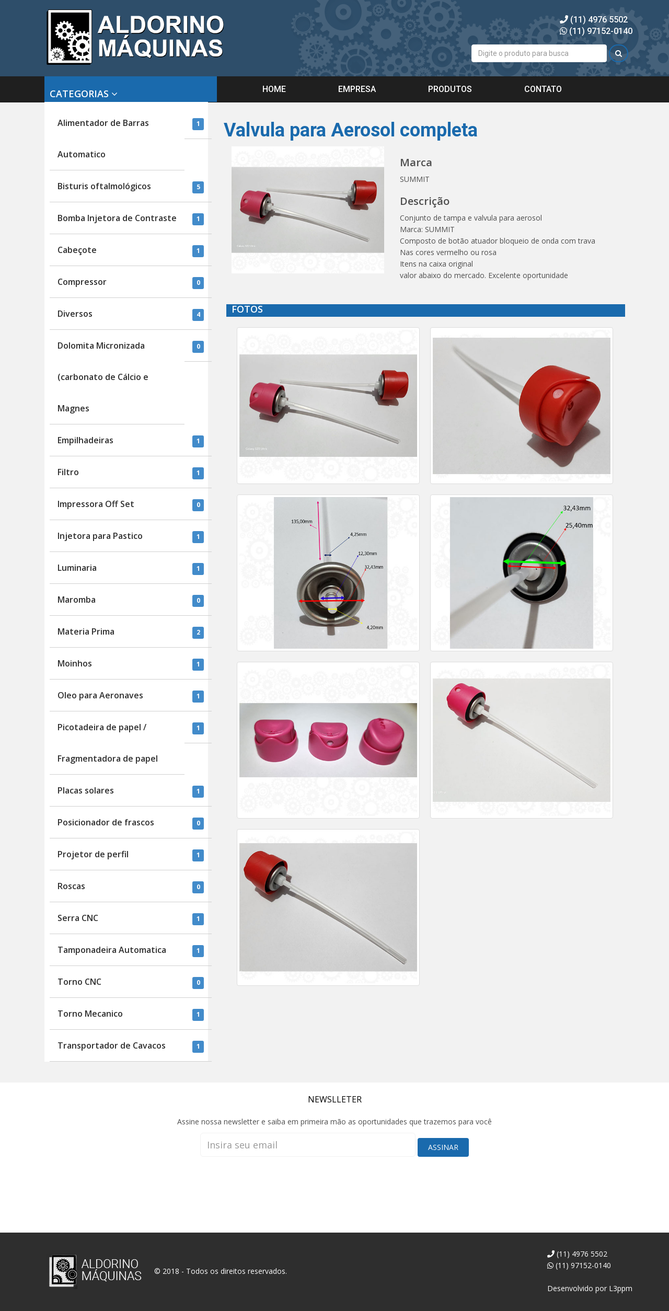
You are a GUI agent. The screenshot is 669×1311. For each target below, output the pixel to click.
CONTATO (543, 89)
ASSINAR (443, 1147)
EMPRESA (357, 89)
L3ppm (620, 1288)
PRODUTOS (450, 89)
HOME (274, 89)
